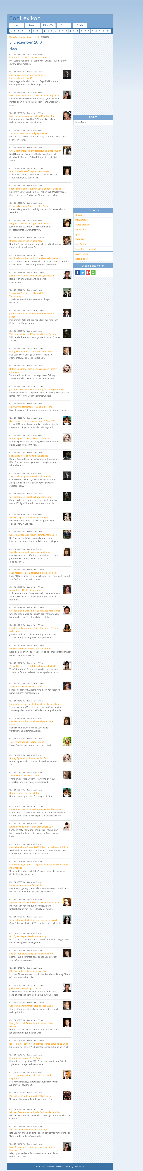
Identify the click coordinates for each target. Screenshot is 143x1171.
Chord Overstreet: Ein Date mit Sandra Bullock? (32, 666)
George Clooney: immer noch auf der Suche (31, 1005)
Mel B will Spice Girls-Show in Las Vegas (28, 517)
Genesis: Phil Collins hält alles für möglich (29, 57)
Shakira (78, 214)
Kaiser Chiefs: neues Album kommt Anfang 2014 (33, 534)
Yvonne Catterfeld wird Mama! (24, 775)
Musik (32, 25)
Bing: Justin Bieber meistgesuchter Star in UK (31, 223)
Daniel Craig (81, 229)
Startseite (13, 37)
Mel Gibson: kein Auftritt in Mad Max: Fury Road (32, 116)
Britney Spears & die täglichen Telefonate (29, 438)
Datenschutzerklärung (64, 1166)
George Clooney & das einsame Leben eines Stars (34, 351)
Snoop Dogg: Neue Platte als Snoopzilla (28, 455)
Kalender (21, 37)
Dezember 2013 (33, 37)
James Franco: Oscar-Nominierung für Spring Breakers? (36, 389)
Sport (64, 25)
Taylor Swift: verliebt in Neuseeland (26, 741)
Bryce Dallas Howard (85, 249)
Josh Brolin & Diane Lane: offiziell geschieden (31, 275)
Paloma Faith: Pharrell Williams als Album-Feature (34, 902)
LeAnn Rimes (81, 253)
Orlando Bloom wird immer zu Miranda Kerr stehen (35, 610)
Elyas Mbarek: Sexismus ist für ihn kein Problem (33, 572)
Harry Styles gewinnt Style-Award (25, 1058)
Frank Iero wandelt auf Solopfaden (26, 885)
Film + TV (48, 25)
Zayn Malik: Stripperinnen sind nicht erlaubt (31, 476)
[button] (77, 272)
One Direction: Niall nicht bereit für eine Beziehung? (35, 150)
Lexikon (25, 18)
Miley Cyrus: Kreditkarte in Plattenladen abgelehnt (34, 95)
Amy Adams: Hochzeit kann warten (26, 590)
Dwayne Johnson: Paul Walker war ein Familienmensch (36, 809)
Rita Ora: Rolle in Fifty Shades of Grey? (28, 1129)
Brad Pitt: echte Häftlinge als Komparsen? (30, 171)
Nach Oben (40, 1166)
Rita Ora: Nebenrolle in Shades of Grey (28, 971)
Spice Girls (80, 234)
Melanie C (80, 239)
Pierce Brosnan (82, 224)
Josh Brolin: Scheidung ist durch (25, 988)
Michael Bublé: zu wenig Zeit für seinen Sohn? (31, 953)
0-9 (108, 31)
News (17, 25)
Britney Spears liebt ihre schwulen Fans (28, 758)
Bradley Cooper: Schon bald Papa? (26, 240)
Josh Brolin (80, 244)
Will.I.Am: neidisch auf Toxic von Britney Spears (32, 334)
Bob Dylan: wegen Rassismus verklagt (28, 936)
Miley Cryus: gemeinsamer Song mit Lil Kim (30, 406)
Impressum (79, 1166)
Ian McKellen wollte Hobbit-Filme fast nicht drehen (34, 258)
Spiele (80, 25)
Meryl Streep (81, 219)
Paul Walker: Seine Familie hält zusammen (30, 648)
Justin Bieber (81, 258)
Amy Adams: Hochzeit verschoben (26, 686)
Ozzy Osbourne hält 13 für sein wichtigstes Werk (33, 920)
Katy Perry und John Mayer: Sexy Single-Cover (31, 826)
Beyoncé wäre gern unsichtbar (24, 793)
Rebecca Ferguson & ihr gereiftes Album (29, 206)
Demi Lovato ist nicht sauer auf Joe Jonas (29, 552)
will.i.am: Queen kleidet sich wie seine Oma (30, 496)
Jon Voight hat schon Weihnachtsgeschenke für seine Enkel (38, 1043)
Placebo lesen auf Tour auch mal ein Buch (30, 1095)
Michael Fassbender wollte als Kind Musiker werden (34, 1112)
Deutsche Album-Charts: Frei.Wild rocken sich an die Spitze (38, 847)
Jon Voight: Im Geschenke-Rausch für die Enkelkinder (35, 704)
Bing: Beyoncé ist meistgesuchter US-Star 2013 (32, 421)
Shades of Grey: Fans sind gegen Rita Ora (29, 133)
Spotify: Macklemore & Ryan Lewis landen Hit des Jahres (37, 188)
